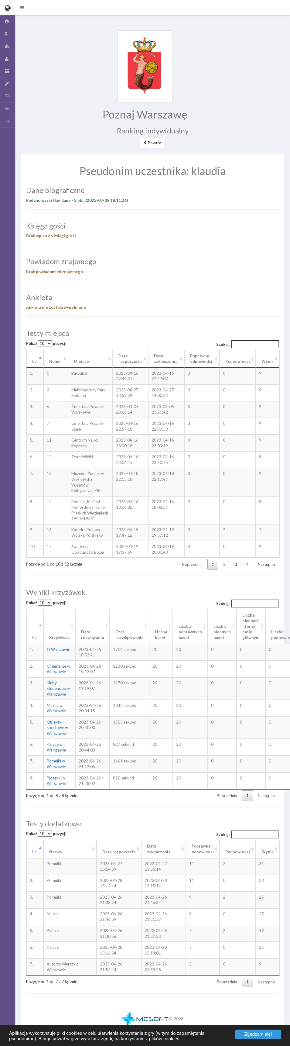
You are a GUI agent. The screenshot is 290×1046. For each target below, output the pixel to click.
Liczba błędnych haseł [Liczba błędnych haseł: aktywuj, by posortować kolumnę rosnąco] (222, 632)
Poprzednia (192, 564)
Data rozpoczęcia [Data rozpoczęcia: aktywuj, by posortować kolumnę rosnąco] (130, 358)
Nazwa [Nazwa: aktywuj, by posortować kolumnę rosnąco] (55, 851)
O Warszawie (58, 649)
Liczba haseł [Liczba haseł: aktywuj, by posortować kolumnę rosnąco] (161, 634)
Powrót (153, 142)
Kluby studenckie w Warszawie (58, 688)
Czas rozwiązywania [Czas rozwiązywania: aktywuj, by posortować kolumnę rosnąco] (129, 634)
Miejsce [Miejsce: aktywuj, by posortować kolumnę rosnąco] (81, 361)
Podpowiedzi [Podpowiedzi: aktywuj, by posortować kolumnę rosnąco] (237, 361)
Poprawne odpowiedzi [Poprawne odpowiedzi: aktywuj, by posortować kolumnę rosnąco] (201, 358)
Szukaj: (247, 344)
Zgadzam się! (258, 1034)
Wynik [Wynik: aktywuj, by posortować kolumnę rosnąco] (267, 361)
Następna (266, 564)
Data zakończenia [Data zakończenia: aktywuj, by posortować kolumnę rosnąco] (165, 358)
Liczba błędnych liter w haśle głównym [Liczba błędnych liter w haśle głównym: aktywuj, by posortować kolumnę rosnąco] (251, 626)
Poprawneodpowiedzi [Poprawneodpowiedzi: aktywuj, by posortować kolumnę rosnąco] (203, 849)
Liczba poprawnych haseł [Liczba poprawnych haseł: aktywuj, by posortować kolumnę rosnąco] (190, 632)
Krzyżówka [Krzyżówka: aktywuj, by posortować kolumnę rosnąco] (59, 637)
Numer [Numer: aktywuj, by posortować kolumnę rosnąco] (55, 361)
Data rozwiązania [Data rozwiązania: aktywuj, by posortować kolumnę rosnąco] (92, 634)
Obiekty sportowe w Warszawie (57, 728)
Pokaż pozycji (46, 343)
